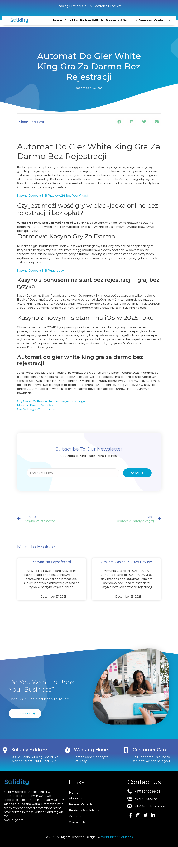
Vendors (145, 20)
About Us (71, 20)
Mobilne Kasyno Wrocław (35, 405)
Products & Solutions (121, 20)
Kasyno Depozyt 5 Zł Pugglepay (40, 270)
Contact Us (162, 20)
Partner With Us (91, 20)
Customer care (150, 749)
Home (57, 20)
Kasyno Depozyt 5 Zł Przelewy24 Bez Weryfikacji (52, 195)
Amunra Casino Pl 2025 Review (126, 562)
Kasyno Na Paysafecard (51, 562)
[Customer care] (126, 750)
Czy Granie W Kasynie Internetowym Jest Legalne (53, 401)
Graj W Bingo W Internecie (36, 409)
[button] (119, 122)
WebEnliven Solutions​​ (117, 837)
